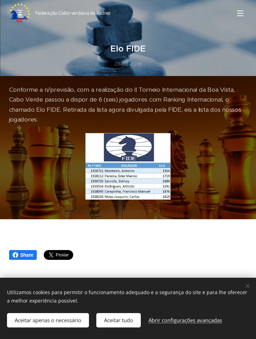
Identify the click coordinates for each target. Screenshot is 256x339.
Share (23, 255)
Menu (240, 13)
